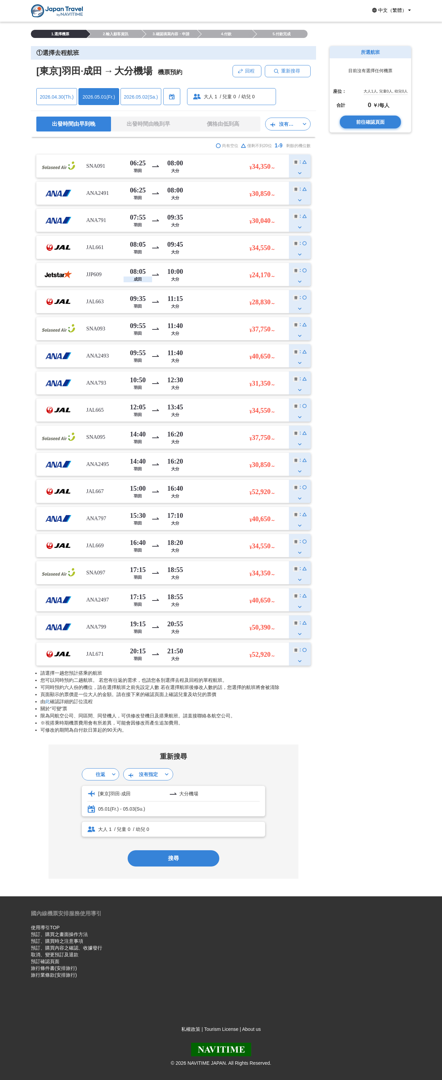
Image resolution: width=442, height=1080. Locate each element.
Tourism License (221, 1029)
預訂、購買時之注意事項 (57, 941)
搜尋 (173, 858)
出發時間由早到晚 (73, 124)
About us (251, 1029)
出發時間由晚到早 (148, 124)
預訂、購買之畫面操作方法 (59, 934)
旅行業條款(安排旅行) (54, 975)
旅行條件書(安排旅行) (54, 968)
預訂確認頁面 (45, 961)
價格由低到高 (223, 124)
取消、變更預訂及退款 (54, 954)
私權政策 (190, 1029)
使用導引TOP (45, 927)
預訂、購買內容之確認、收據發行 (66, 948)
